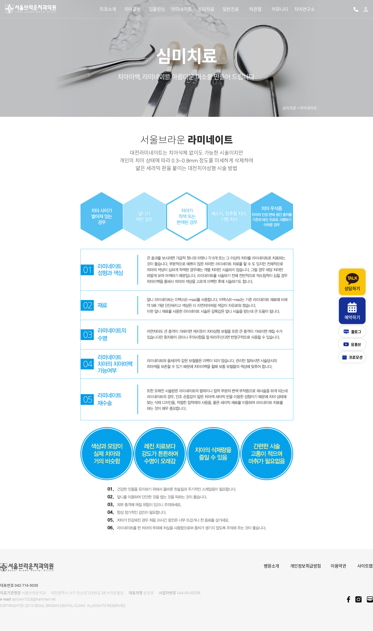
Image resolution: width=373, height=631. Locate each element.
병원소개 (271, 566)
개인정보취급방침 (305, 566)
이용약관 (338, 566)
